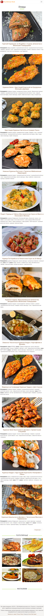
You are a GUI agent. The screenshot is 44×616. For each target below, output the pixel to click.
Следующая (38, 529)
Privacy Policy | (20, 614)
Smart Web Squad (32, 614)
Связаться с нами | (12, 614)
